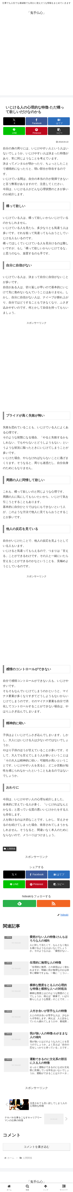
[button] (59, 131)
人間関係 (9, 849)
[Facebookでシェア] (37, 121)
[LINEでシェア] (14, 131)
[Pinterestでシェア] (37, 131)
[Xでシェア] (14, 121)
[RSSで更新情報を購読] (53, 903)
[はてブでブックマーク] (59, 121)
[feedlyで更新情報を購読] (19, 903)
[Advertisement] (36, 59)
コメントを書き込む (36, 1146)
